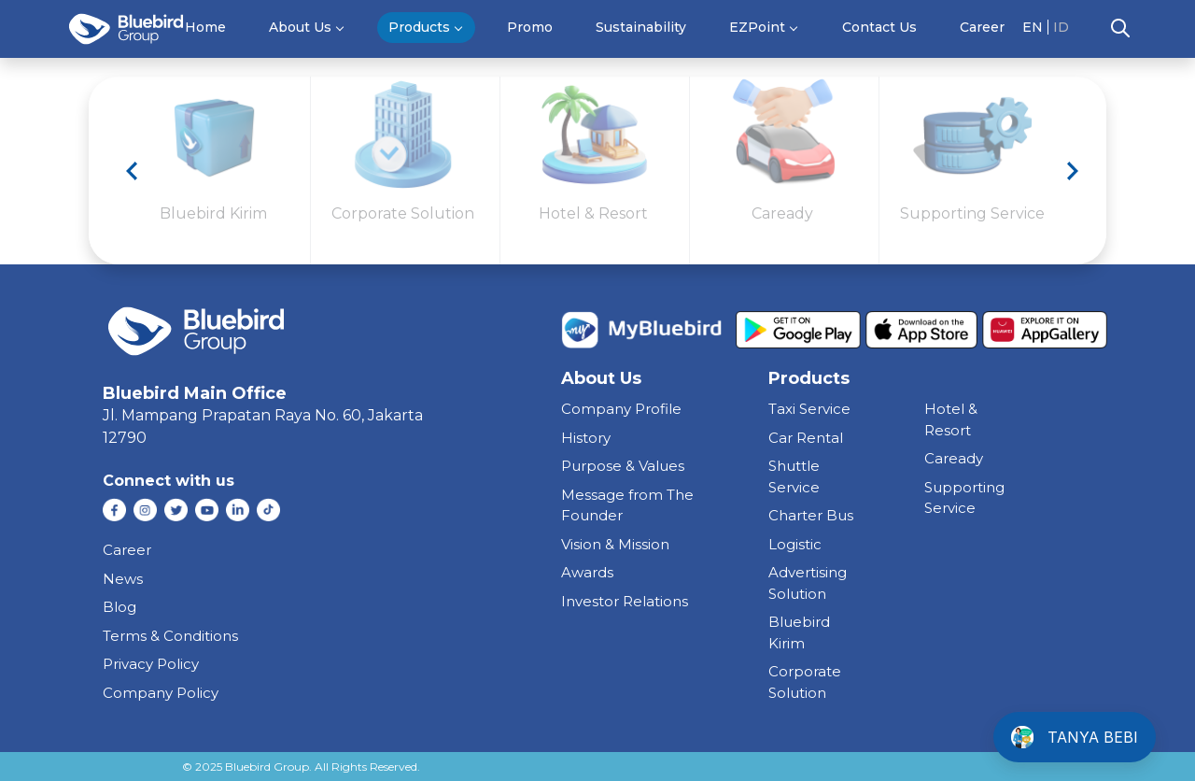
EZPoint (757, 27)
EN (1032, 27)
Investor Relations (624, 601)
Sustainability (641, 27)
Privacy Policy (151, 664)
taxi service (809, 409)
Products (419, 27)
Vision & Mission (615, 544)
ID (1061, 27)
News (123, 579)
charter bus (810, 515)
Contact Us (879, 27)
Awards (587, 572)
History (586, 438)
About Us (300, 27)
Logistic (795, 544)
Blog (119, 607)
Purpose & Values (622, 466)
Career (982, 27)
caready (953, 458)
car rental (805, 438)
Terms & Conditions (170, 636)
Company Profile (621, 409)
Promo (530, 27)
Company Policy (160, 693)
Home (205, 27)
